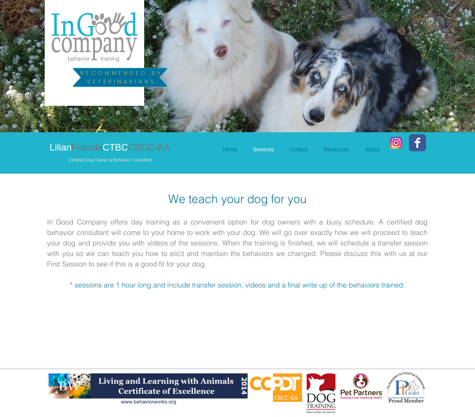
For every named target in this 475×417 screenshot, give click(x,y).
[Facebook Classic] (417, 142)
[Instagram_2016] (396, 142)
